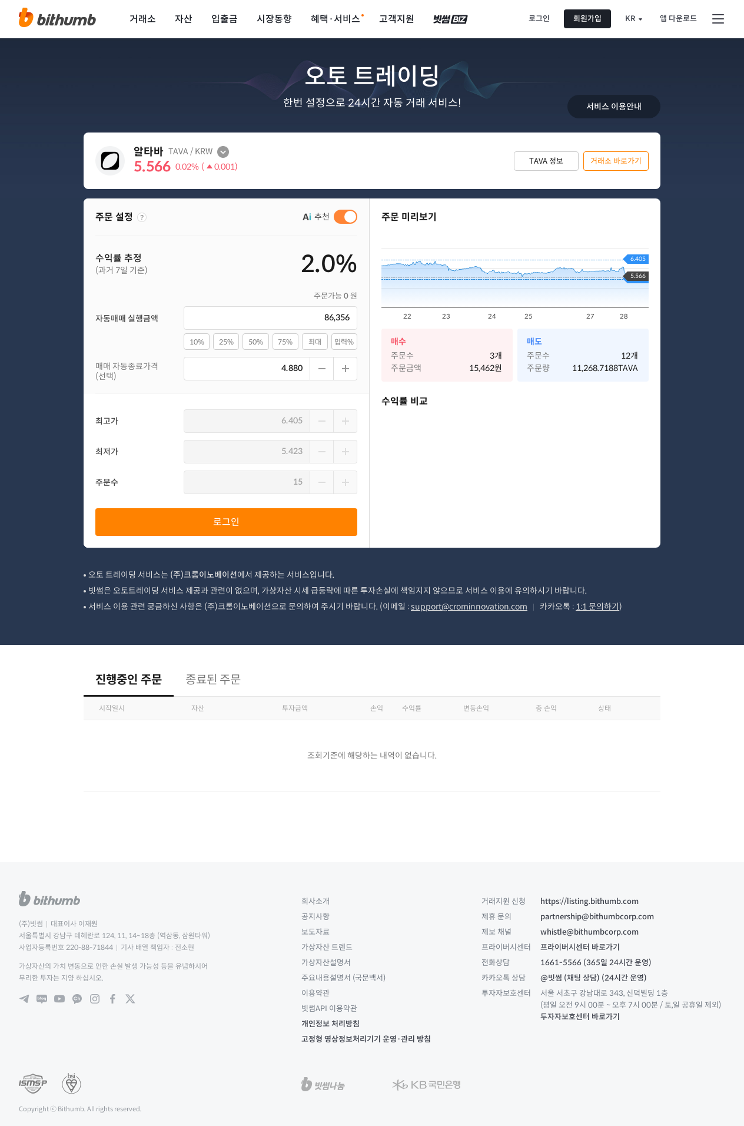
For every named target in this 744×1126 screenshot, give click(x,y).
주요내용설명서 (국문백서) (343, 978)
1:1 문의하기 (597, 606)
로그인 (539, 19)
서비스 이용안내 (614, 106)
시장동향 (274, 19)
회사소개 (315, 901)
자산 (183, 19)
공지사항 (315, 917)
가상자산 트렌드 (327, 947)
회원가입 (587, 19)
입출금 (224, 19)
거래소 (142, 19)
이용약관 (315, 993)
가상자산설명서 (326, 963)
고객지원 (396, 19)
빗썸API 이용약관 (329, 1009)
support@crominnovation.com (469, 606)
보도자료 (315, 932)
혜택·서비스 (335, 19)
